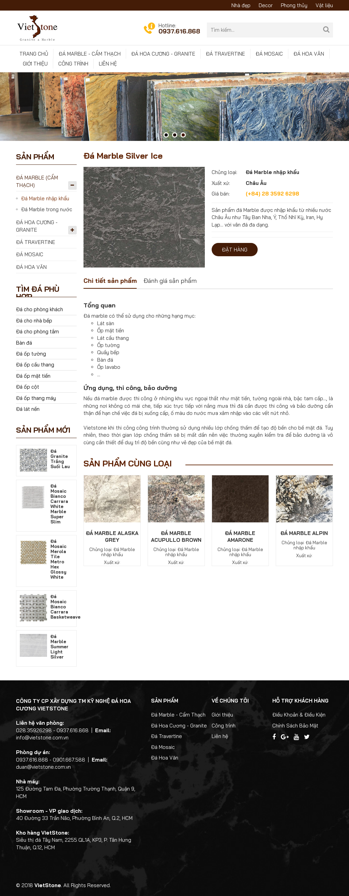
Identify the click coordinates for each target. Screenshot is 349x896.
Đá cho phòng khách (39, 309)
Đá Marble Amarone (240, 536)
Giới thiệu (35, 63)
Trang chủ (33, 53)
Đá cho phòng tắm (37, 331)
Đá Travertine (225, 53)
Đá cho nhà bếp (34, 320)
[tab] (110, 281)
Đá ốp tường (31, 353)
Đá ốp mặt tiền (33, 376)
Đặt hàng (234, 249)
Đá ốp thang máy (36, 398)
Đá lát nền (28, 409)
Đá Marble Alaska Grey (112, 536)
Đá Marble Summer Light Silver (59, 647)
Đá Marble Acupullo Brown (176, 536)
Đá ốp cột (27, 387)
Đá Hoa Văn (308, 53)
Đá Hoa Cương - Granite (163, 53)
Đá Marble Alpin (304, 533)
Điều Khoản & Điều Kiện (298, 714)
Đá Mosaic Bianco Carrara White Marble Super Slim (59, 503)
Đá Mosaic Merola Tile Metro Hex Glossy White (58, 559)
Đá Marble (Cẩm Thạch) (37, 181)
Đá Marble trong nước (46, 209)
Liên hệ (108, 63)
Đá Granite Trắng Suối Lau (60, 458)
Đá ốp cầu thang (35, 364)
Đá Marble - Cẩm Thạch (90, 53)
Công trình (73, 63)
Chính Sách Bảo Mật (295, 725)
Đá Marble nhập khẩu (45, 198)
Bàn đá (24, 342)
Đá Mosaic (269, 53)
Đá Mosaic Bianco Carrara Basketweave (65, 607)
